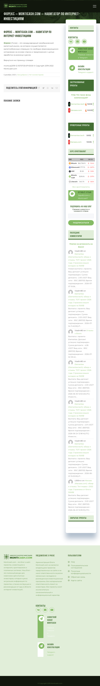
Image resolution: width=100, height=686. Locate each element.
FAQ (73, 562)
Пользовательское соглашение (79, 566)
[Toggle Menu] (94, 6)
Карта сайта (76, 580)
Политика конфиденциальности (81, 572)
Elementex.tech (78, 104)
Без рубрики (22, 75)
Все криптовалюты (81, 187)
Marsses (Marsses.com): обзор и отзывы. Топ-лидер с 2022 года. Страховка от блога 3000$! (80, 486)
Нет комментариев (36, 75)
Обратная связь (78, 577)
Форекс (7, 43)
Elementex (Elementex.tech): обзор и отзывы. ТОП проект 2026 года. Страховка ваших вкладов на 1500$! (79, 260)
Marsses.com (76, 110)
